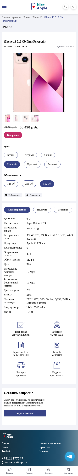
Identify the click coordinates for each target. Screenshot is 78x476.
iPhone (26, 17)
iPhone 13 (37, 17)
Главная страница (11, 17)
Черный (29, 155)
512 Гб (47, 183)
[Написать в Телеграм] (70, 456)
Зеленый (52, 164)
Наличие (42, 209)
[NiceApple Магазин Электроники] (39, 6)
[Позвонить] (73, 6)
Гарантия (44, 447)
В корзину (13, 135)
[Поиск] (65, 6)
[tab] (17, 210)
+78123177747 (12, 458)
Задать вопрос (24, 413)
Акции (5, 443)
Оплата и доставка (50, 443)
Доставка (63, 209)
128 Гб (11, 183)
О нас (5, 447)
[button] (13, 195)
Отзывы (43, 451)
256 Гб (29, 183)
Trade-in (6, 451)
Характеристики (17, 209)
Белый (10, 155)
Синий (48, 155)
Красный (32, 164)
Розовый (12, 164)
